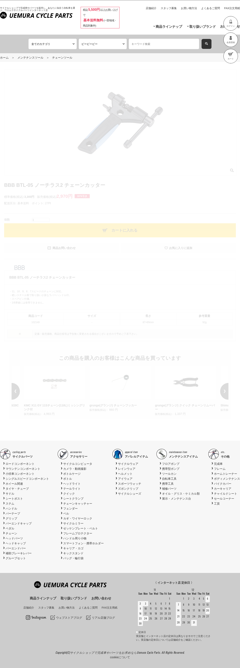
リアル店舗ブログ (103, 617)
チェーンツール (62, 57)
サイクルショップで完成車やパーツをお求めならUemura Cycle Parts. (115, 652)
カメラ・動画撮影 (74, 468)
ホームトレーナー (225, 473)
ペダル (10, 528)
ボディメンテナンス (227, 478)
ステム (10, 503)
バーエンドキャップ (19, 523)
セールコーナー (224, 498)
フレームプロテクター (77, 533)
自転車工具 (169, 478)
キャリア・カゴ (73, 548)
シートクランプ (73, 498)
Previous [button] (22, 391)
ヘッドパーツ (14, 538)
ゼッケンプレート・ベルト (80, 528)
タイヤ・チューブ (17, 488)
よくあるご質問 (210, 8)
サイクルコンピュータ (77, 463)
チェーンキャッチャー (77, 503)
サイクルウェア (128, 463)
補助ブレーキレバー (19, 553)
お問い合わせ (101, 598)
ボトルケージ (72, 473)
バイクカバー (222, 483)
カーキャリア (222, 488)
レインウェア (126, 468)
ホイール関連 (14, 483)
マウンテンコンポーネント (23, 468)
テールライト (72, 488)
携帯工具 (168, 483)
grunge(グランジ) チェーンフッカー (113, 405)
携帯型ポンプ (170, 468)
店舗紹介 (151, 8)
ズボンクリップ (128, 488)
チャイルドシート (225, 493)
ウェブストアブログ (69, 617)
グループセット (16, 558)
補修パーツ (169, 488)
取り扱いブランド (202, 26)
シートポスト (14, 498)
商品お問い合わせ (64, 248)
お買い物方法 (189, 8)
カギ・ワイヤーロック (77, 518)
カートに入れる (124, 230)
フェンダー (70, 508)
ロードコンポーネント (20, 463)
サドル (10, 493)
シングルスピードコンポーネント (27, 478)
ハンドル (11, 508)
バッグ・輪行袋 (73, 558)
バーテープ (13, 513)
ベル (66, 513)
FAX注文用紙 (232, 8)
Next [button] (218, 391)
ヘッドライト (72, 483)
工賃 (217, 503)
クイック (69, 493)
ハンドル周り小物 (74, 538)
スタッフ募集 (169, 8)
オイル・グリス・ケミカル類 (181, 493)
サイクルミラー (73, 523)
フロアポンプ (170, 463)
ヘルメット (125, 473)
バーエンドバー (16, 548)
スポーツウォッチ (129, 483)
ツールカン (169, 473)
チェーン (11, 533)
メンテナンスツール (30, 57)
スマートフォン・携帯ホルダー (83, 543)
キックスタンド (73, 553)
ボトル (67, 478)
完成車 (218, 463)
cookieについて (120, 657)
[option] (120, 389)
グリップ (11, 518)
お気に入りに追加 (180, 248)
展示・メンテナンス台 (176, 498)
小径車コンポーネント (20, 473)
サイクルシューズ (129, 493)
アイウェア (125, 478)
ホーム (4, 57)
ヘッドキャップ (16, 543)
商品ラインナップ (169, 26)
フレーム (220, 468)
